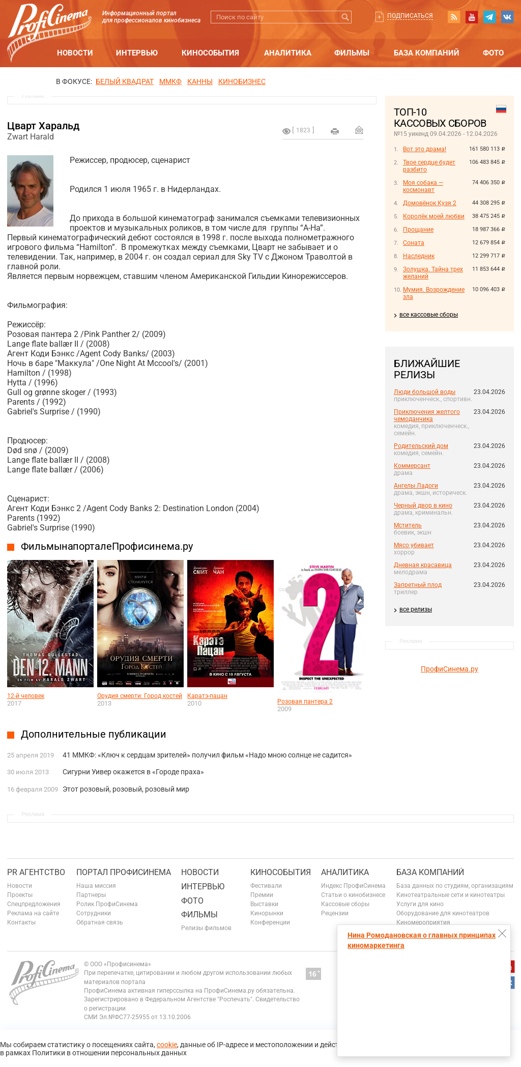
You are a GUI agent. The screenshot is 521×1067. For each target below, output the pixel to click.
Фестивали (266, 885)
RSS (454, 17)
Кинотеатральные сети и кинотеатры (450, 894)
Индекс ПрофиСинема (353, 885)
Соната (413, 242)
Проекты (20, 894)
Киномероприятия (423, 922)
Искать (345, 17)
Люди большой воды (424, 392)
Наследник (419, 256)
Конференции (270, 922)
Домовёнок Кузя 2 (429, 203)
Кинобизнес (242, 81)
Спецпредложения (34, 904)
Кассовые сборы (345, 904)
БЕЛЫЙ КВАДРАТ (125, 81)
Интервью (137, 53)
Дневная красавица (423, 565)
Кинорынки (266, 913)
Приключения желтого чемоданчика (427, 415)
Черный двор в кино (423, 505)
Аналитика (287, 53)
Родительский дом (421, 446)
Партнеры (91, 894)
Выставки (264, 904)
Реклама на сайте (33, 913)
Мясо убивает (414, 545)
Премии (261, 894)
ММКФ (170, 81)
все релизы (415, 609)
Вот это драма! (424, 149)
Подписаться (410, 15)
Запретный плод (418, 584)
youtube (472, 17)
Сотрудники (93, 913)
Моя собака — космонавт (423, 186)
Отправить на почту (359, 130)
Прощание (418, 229)
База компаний (426, 53)
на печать (335, 131)
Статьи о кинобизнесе (353, 894)
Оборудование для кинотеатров (442, 913)
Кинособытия (210, 53)
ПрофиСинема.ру (449, 669)
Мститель (408, 525)
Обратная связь (99, 922)
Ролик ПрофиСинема (107, 904)
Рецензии (335, 913)
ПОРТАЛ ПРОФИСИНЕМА (123, 872)
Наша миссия (96, 885)
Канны (200, 81)
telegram (489, 17)
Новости (75, 53)
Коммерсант (412, 465)
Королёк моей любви (434, 216)
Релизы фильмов (206, 928)
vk (507, 17)
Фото (493, 53)
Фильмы (351, 53)
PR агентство (36, 872)
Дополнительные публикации (93, 734)
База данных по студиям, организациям (454, 885)
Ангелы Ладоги (416, 485)
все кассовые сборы (428, 314)
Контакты (21, 922)
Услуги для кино (420, 904)
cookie (167, 1045)
